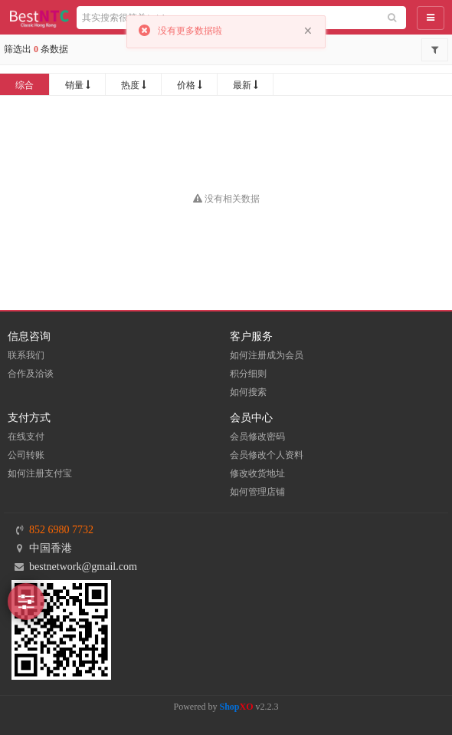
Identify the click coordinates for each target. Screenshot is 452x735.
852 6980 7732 (61, 530)
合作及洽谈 (31, 373)
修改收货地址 (257, 473)
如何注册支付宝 (40, 473)
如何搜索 (248, 392)
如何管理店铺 (257, 491)
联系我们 (26, 355)
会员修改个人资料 (266, 455)
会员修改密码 (257, 436)
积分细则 (248, 373)
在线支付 (26, 436)
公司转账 (26, 455)
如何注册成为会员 (266, 355)
